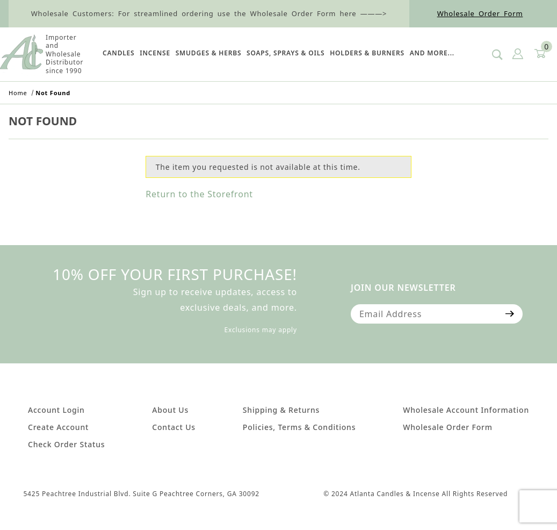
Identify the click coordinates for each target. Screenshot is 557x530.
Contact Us (174, 427)
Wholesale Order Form (480, 13)
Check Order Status (66, 444)
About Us (170, 410)
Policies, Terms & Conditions (299, 427)
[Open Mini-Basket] (539, 54)
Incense (155, 53)
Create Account (58, 427)
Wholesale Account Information (466, 410)
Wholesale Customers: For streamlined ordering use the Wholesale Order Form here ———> (209, 13)
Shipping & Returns (281, 410)
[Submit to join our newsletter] (510, 314)
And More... (432, 53)
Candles (118, 53)
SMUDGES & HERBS (209, 53)
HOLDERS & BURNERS (367, 53)
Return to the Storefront (199, 194)
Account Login (56, 410)
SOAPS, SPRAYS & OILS (285, 53)
